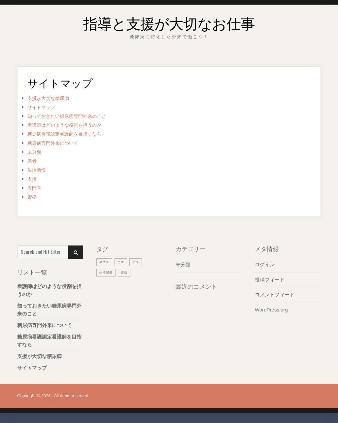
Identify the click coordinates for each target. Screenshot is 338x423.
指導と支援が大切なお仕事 (169, 21)
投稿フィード (270, 279)
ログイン (265, 264)
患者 (33, 161)
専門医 (35, 188)
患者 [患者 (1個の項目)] (123, 262)
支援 (33, 179)
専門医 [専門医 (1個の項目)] (105, 262)
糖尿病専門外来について (58, 143)
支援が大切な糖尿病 (52, 98)
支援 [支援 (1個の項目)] (140, 262)
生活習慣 (38, 170)
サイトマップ (44, 107)
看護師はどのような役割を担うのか (72, 125)
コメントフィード (274, 294)
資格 (33, 197)
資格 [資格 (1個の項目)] (127, 272)
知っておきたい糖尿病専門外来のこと (75, 116)
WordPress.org (271, 309)
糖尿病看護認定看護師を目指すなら (72, 134)
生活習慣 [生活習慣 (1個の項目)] (107, 272)
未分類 (35, 152)
